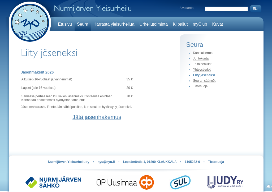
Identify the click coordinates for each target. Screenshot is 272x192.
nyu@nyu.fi (106, 162)
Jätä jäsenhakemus (96, 117)
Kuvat (217, 24)
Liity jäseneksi (204, 75)
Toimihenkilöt (202, 64)
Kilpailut (180, 24)
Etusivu (65, 24)
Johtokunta (201, 58)
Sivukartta (186, 8)
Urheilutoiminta (153, 24)
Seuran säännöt (204, 81)
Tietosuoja (200, 86)
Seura (82, 24)
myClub (200, 24)
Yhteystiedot (202, 69)
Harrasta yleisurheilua (114, 24)
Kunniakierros (203, 53)
